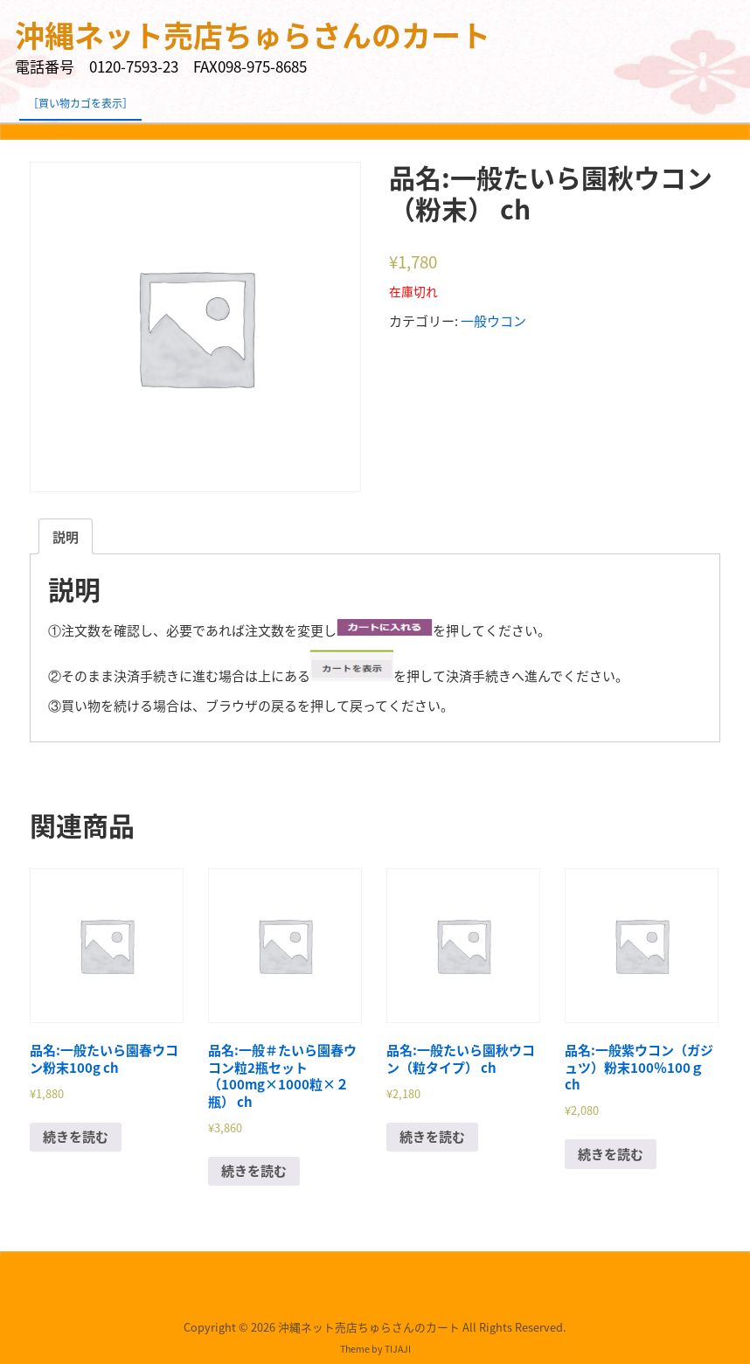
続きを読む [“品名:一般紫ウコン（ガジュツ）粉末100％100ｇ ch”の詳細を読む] (610, 1154)
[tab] (65, 536)
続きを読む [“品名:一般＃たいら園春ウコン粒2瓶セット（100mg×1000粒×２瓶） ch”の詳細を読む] (254, 1170)
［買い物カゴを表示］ (80, 103)
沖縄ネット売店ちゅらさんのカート (252, 35)
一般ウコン (493, 321)
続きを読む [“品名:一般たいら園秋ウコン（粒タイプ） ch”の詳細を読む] (432, 1136)
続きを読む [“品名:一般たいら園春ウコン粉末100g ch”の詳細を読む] (75, 1136)
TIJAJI (398, 1348)
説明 (65, 536)
